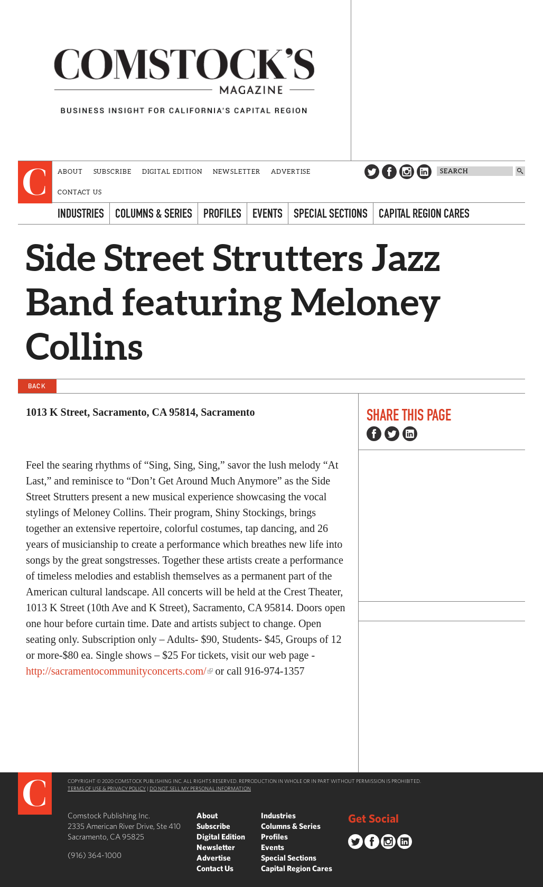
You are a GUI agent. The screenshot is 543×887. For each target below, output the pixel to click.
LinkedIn (424, 171)
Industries (81, 213)
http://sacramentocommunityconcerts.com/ (116, 671)
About (70, 171)
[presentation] (35, 182)
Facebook (389, 171)
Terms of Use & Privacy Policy (107, 788)
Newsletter (236, 171)
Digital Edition (172, 171)
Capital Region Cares (424, 213)
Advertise (291, 171)
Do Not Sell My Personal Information (200, 788)
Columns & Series (153, 213)
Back (37, 386)
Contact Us (80, 192)
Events (267, 213)
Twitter (371, 171)
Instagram (406, 171)
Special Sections (331, 213)
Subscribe (112, 171)
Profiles (222, 213)
